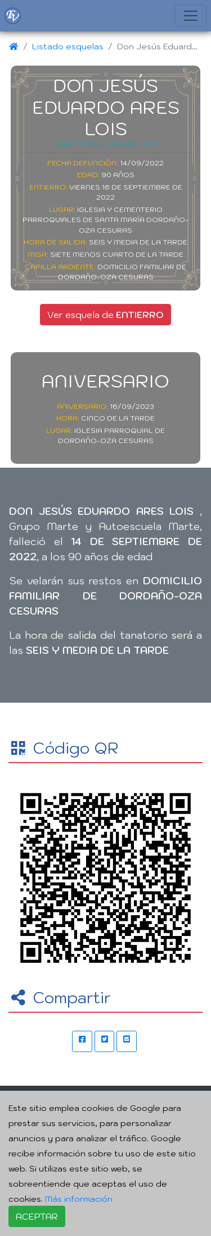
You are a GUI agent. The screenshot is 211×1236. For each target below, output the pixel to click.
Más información (79, 1198)
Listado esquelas (68, 46)
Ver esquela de (105, 314)
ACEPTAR (37, 1216)
